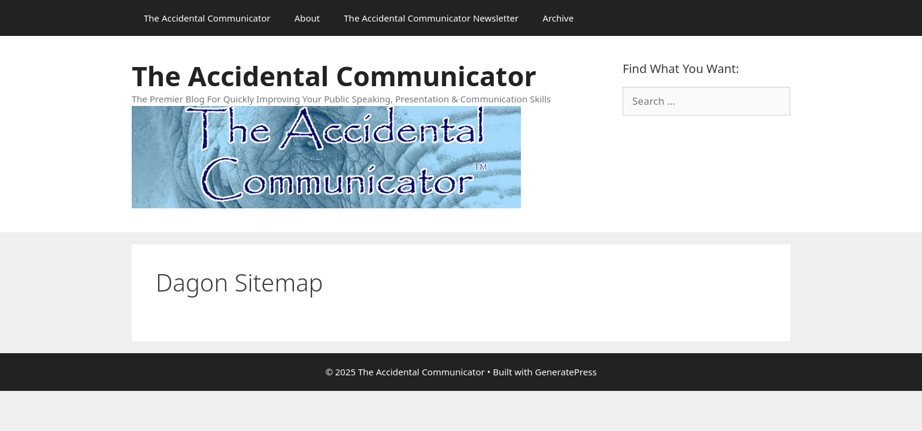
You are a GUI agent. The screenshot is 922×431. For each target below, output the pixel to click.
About (307, 18)
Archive (558, 18)
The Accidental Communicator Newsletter (431, 18)
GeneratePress (565, 372)
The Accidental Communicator (207, 18)
